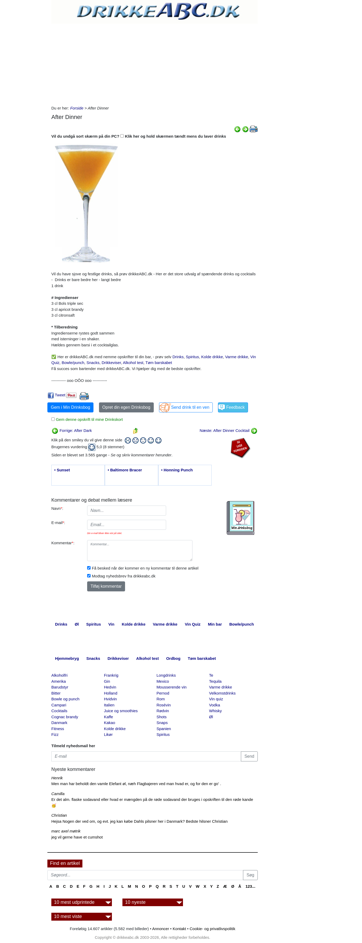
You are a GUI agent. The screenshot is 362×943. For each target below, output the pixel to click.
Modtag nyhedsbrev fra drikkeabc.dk (124, 576)
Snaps (162, 722)
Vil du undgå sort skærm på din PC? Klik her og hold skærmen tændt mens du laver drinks (138, 136)
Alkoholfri (59, 675)
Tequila (215, 681)
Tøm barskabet (158, 362)
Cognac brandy (64, 717)
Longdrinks (166, 675)
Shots (161, 717)
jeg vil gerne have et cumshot (77, 837)
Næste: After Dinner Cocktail (228, 430)
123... (250, 886)
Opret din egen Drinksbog (126, 407)
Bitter (56, 693)
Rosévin (163, 705)
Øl (211, 717)
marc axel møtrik (66, 831)
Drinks (178, 357)
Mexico (162, 681)
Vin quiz (216, 699)
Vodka (214, 705)
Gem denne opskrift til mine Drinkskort (89, 419)
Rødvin (162, 711)
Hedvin (110, 687)
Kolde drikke (212, 357)
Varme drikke (236, 357)
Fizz (55, 734)
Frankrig (111, 675)
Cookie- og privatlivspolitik (212, 928)
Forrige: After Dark (72, 430)
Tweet (60, 395)
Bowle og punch (65, 699)
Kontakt (179, 928)
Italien (109, 705)
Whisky (215, 711)
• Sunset (62, 470)
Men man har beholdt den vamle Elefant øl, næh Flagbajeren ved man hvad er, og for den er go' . (136, 783)
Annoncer (160, 928)
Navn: (57, 508)
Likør (108, 734)
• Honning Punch (177, 470)
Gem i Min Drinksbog (70, 407)
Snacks (92, 362)
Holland (110, 693)
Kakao (109, 722)
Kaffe (108, 717)
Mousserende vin (171, 687)
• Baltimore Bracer (125, 470)
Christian (59, 815)
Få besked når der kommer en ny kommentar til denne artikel (145, 568)
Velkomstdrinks (222, 693)
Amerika (58, 681)
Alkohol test (133, 362)
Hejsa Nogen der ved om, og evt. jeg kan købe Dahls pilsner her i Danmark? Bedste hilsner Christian (139, 821)
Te (211, 675)
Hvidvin (110, 699)
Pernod (162, 693)
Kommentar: (63, 543)
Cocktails (59, 711)
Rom (160, 699)
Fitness (57, 728)
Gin (107, 681)
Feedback (235, 407)
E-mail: (58, 522)
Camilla (58, 793)
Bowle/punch (73, 362)
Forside (76, 108)
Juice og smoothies (121, 711)
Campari (58, 705)
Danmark (59, 722)
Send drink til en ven (190, 407)
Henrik (57, 778)
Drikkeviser (111, 362)
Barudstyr (59, 687)
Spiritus (192, 357)
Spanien (163, 728)
